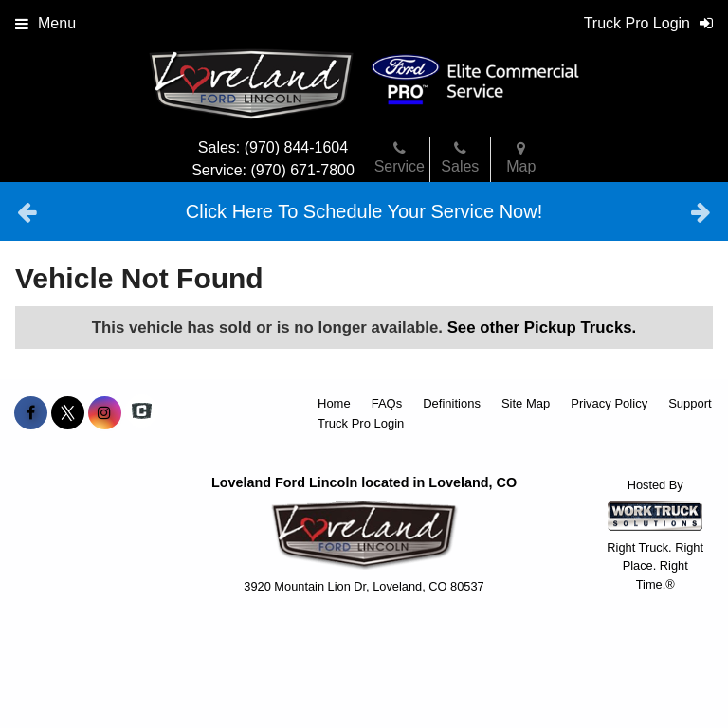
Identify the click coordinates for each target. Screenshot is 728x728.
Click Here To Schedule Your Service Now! (364, 211)
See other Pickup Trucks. (542, 327)
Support (690, 403)
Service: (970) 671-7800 (273, 170)
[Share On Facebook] (30, 413)
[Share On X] (67, 413)
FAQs (387, 403)
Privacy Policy (609, 403)
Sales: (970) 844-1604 (273, 147)
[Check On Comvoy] (141, 413)
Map (521, 157)
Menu (45, 23)
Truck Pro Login (361, 423)
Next (701, 211)
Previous (27, 211)
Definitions (452, 403)
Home (334, 403)
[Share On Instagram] (104, 413)
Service (399, 157)
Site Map (525, 403)
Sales (460, 157)
